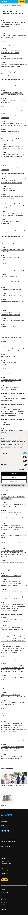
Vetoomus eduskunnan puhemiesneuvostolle (12, 591)
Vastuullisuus (4, 873)
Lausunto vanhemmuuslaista (8, 326)
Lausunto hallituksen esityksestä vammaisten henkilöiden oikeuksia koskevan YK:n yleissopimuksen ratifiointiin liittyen (12, 748)
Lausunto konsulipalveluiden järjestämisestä (12, 320)
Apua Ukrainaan (5, 846)
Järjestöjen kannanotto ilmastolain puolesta (12, 58)
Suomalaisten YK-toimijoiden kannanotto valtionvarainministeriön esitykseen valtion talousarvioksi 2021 (12, 372)
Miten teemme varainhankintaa (8, 844)
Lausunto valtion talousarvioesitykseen (11, 289)
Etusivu (1, 5)
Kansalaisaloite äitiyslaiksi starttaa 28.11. (11, 491)
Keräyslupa (4, 909)
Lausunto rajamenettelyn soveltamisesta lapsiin (13, 162)
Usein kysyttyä (4, 861)
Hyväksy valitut (14, 477)
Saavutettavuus (5, 902)
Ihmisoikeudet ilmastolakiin (8, 356)
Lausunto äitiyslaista (6, 424)
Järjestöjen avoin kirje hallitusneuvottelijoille (12, 562)
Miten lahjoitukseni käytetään (8, 841)
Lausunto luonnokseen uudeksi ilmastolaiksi (12, 301)
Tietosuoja (3, 899)
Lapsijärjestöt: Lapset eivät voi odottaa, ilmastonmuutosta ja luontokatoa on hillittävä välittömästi (13, 230)
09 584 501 (3, 825)
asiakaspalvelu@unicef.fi (7, 824)
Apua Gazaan (4, 848)
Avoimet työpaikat (5, 863)
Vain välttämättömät (14, 481)
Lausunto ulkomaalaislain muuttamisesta (11, 295)
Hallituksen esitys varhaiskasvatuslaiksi (11, 575)
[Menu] (26, 1)
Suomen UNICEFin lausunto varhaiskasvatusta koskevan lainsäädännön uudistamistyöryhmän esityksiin (13, 687)
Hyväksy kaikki (14, 473)
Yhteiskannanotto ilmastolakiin (9, 276)
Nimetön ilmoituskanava (7, 907)
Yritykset (3, 868)
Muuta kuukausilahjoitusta (7, 839)
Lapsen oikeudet (5, 866)
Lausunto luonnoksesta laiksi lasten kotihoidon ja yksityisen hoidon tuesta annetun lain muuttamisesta (13, 24)
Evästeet (3, 904)
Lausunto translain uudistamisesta (10, 307)
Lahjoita (21, 1)
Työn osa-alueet (7, 5)
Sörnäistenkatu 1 (5, 820)
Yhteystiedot (4, 827)
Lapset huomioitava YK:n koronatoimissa (11, 343)
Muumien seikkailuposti (6, 871)
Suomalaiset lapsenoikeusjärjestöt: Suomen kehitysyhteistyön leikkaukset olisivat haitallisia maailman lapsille (13, 205)
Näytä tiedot (21, 469)
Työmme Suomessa (16, 5)
